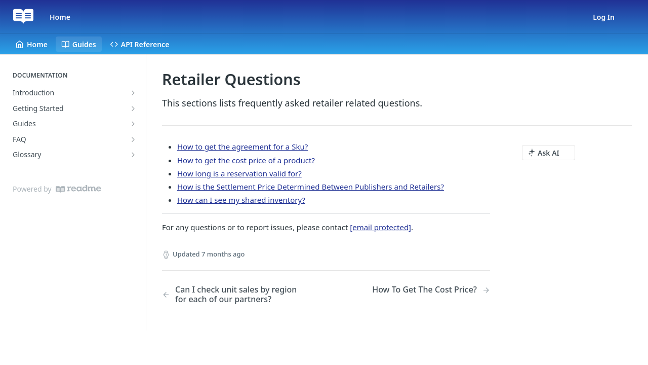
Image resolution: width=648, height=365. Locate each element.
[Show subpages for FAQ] (133, 139)
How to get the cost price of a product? (246, 160)
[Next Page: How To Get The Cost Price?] (431, 290)
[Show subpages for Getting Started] (133, 108)
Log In (604, 17)
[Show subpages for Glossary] (133, 155)
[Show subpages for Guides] (133, 124)
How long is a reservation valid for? (239, 173)
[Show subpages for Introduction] (133, 93)
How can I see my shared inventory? (241, 200)
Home (60, 17)
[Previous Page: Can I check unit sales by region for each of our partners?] (232, 294)
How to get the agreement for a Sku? (242, 146)
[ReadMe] (78, 189)
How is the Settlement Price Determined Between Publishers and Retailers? (310, 186)
